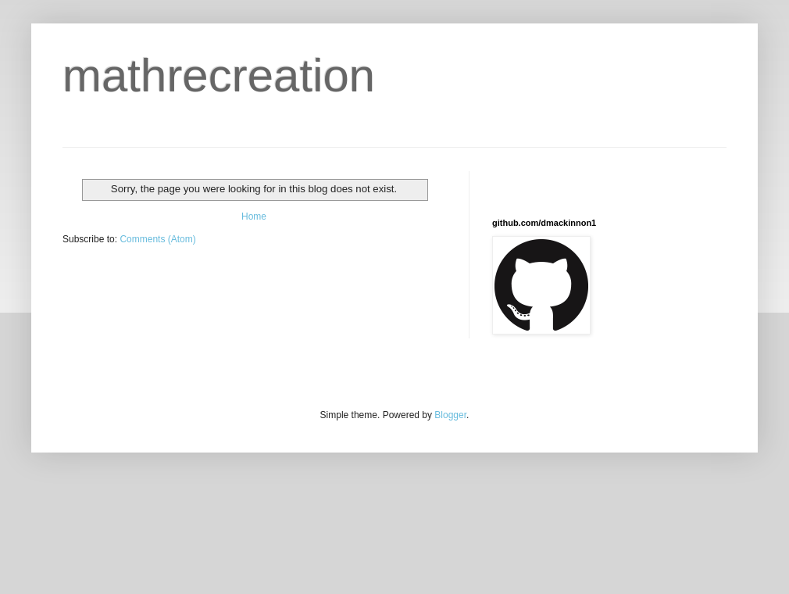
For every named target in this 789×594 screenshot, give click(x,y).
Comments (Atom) (157, 239)
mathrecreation (218, 75)
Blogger (450, 415)
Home (253, 216)
